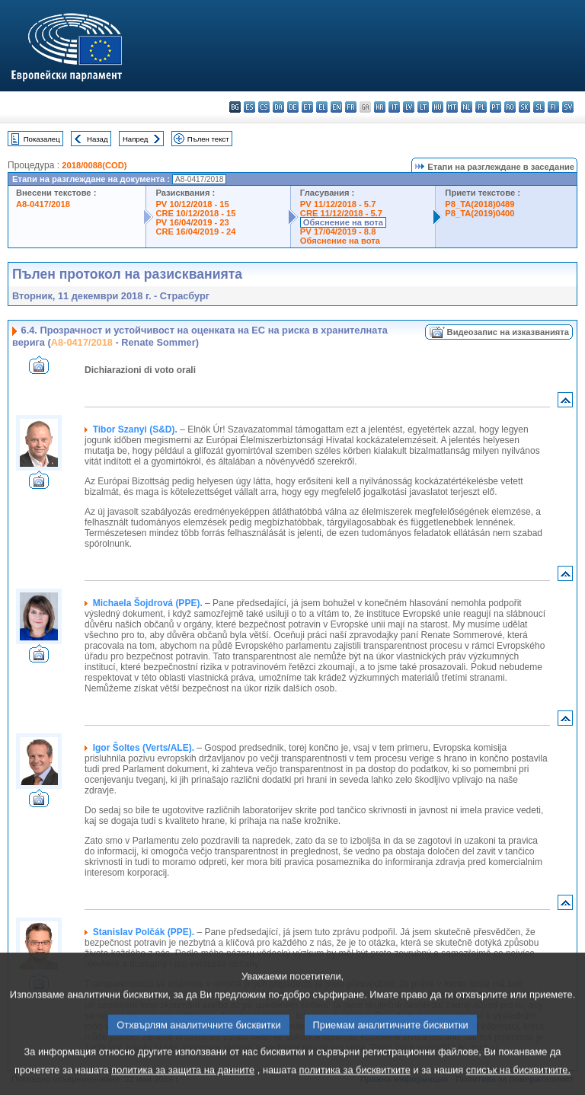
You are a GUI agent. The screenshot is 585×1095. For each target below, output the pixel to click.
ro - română (510, 107)
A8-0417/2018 (43, 204)
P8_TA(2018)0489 (479, 204)
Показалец (42, 139)
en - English (336, 107)
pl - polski (481, 107)
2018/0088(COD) (94, 165)
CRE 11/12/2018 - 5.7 (341, 213)
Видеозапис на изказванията (508, 332)
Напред (136, 139)
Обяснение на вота (343, 222)
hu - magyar (437, 107)
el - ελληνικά (322, 107)
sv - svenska (568, 107)
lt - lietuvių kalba (423, 107)
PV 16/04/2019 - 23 (192, 222)
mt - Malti (452, 107)
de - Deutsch (293, 107)
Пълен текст (208, 139)
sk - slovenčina (524, 107)
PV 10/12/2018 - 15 (192, 204)
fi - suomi (553, 107)
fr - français (350, 107)
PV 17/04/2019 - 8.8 (338, 231)
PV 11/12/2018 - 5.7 (338, 204)
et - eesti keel (307, 107)
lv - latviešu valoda (408, 107)
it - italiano (394, 107)
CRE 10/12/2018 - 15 (195, 213)
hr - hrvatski (379, 107)
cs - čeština (264, 107)
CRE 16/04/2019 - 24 (195, 231)
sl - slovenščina (539, 107)
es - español (249, 107)
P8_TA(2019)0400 (479, 213)
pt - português (495, 107)
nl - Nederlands (466, 107)
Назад (97, 139)
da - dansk (278, 107)
